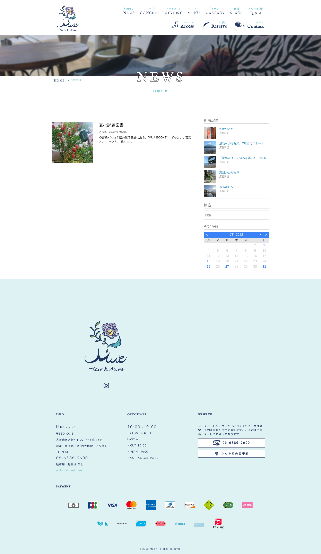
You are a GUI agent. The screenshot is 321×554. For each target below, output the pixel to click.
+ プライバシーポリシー (69, 470)
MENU (194, 10)
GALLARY (215, 10)
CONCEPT (150, 10)
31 (264, 266)
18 (208, 261)
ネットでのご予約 (231, 453)
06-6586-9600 (72, 458)
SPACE (236, 10)
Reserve (214, 25)
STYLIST (173, 10)
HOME (59, 81)
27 (227, 266)
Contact (249, 25)
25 (208, 266)
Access (182, 25)
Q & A (256, 10)
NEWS (129, 10)
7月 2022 (236, 234)
